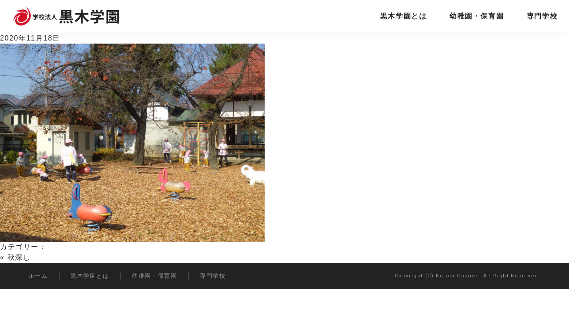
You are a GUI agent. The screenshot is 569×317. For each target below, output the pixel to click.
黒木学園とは (403, 16)
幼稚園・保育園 (476, 16)
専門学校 (542, 16)
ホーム (38, 276)
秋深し (19, 257)
